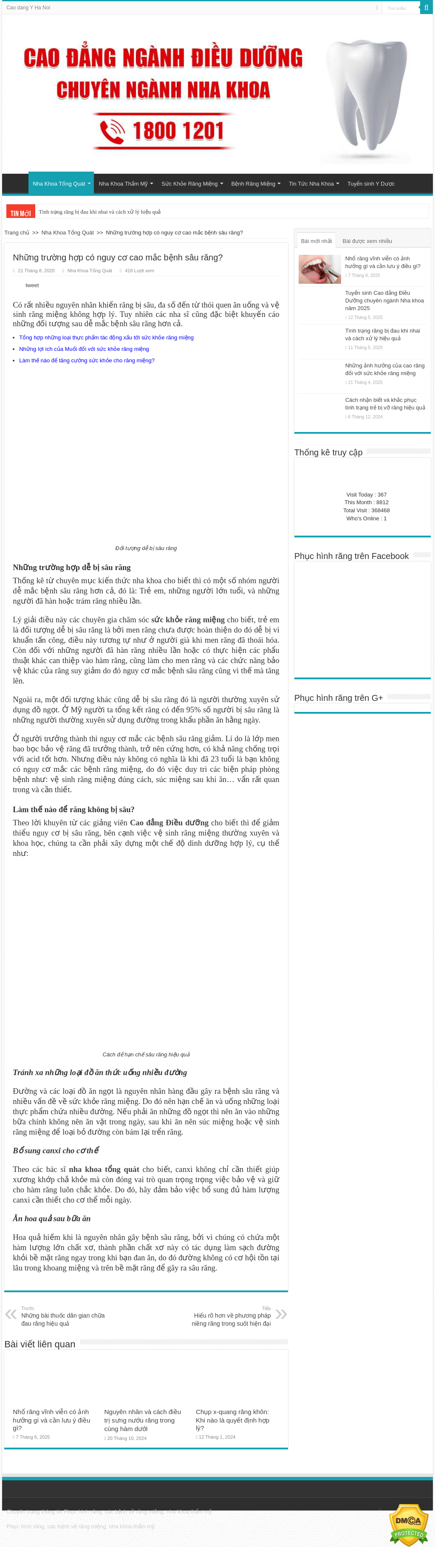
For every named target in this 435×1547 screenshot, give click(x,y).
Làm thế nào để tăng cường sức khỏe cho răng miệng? (87, 360)
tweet (32, 285)
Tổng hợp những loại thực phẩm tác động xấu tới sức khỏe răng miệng (106, 337)
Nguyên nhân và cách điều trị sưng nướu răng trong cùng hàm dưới (143, 1420)
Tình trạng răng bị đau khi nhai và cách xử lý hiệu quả (100, 212)
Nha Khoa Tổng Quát (59, 184)
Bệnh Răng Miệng (254, 184)
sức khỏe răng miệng (188, 619)
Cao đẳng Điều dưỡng (169, 822)
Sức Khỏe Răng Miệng (189, 184)
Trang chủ (17, 183)
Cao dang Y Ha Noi (28, 8)
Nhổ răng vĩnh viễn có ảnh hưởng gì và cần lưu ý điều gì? (51, 1419)
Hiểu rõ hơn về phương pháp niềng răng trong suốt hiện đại (227, 1316)
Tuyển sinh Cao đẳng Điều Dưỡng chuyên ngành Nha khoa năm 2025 (384, 300)
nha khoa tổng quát (104, 1169)
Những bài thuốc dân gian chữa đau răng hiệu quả (64, 1316)
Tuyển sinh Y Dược (371, 184)
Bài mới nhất (316, 241)
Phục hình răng (83, 1511)
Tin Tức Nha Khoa (311, 184)
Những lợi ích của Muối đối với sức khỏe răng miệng (84, 349)
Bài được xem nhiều (367, 241)
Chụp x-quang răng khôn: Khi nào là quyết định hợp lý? (232, 1419)
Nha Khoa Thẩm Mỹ (123, 184)
